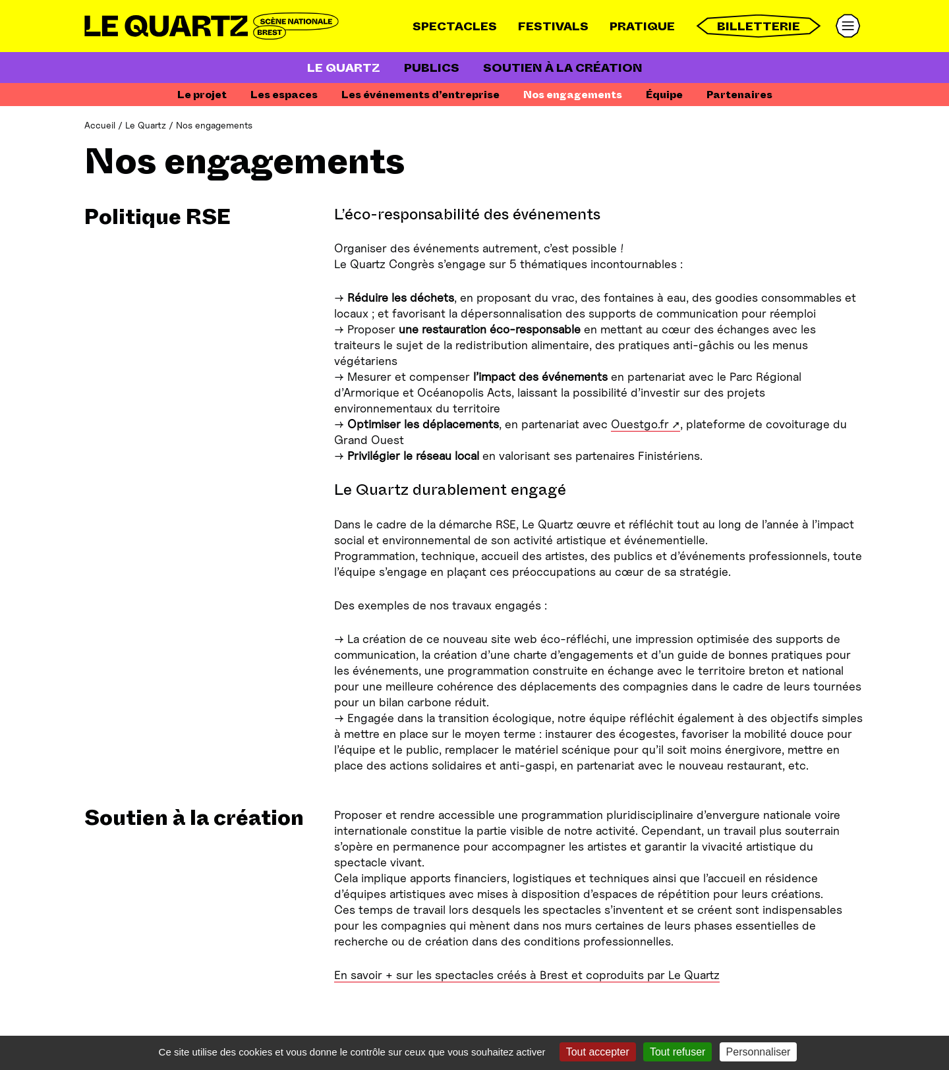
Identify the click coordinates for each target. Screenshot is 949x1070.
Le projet (202, 94)
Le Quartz (343, 67)
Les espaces (284, 94)
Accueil (99, 124)
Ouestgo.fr (640, 424)
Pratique (642, 26)
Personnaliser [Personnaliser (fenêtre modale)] (758, 1051)
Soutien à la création (563, 67)
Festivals (553, 26)
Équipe (664, 94)
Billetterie (758, 26)
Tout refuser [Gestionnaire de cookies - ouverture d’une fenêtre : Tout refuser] (677, 1051)
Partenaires (739, 94)
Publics (431, 67)
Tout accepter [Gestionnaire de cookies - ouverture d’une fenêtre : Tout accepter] (597, 1051)
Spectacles (455, 26)
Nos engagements (572, 94)
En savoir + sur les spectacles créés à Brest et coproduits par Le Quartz (527, 975)
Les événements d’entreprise (420, 94)
